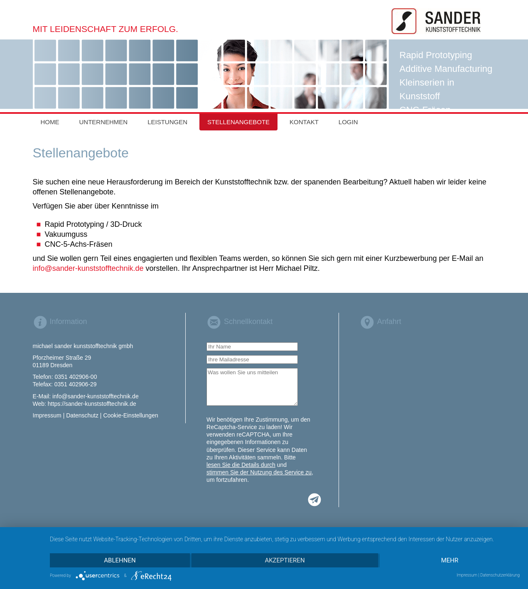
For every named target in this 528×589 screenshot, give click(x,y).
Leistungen (167, 121)
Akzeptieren (285, 560)
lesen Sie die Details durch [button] (240, 464)
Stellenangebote (238, 121)
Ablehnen (119, 560)
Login (348, 121)
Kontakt (304, 121)
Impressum (467, 575)
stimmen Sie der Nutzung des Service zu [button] (259, 472)
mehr (450, 560)
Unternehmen (103, 121)
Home (50, 121)
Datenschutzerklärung (500, 575)
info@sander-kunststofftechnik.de (88, 268)
